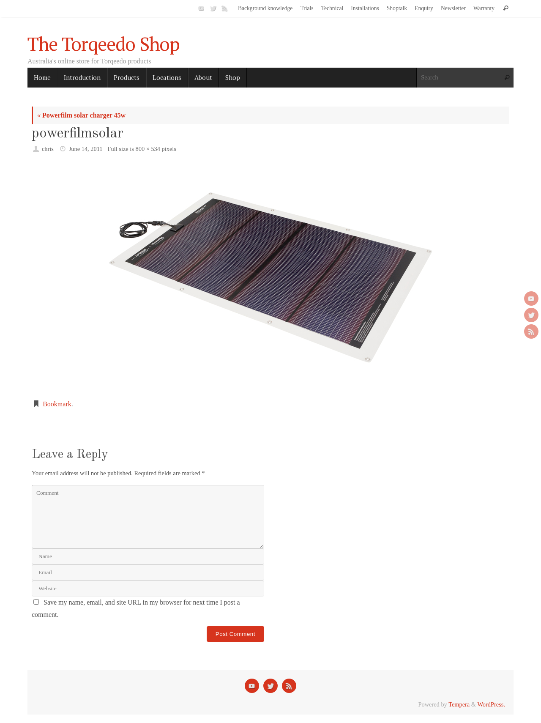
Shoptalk (397, 8)
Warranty (484, 8)
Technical (332, 8)
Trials (306, 8)
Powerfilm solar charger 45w (81, 115)
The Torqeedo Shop (103, 44)
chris (48, 148)
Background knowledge (265, 8)
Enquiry (424, 8)
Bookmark (57, 404)
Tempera (459, 704)
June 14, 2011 (86, 148)
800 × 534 (148, 148)
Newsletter (453, 8)
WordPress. (491, 704)
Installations (365, 8)
